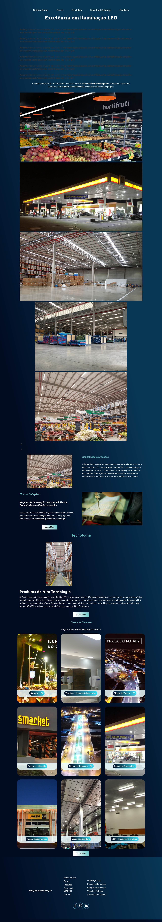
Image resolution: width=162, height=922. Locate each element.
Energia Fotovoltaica (96, 887)
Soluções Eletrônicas (96, 884)
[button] (81, 444)
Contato (124, 9)
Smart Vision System (96, 894)
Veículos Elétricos (95, 891)
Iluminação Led (94, 880)
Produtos (77, 9)
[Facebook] (75, 906)
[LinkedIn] (86, 906)
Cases (59, 9)
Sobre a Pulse (40, 9)
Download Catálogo (100, 9)
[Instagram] (80, 906)
